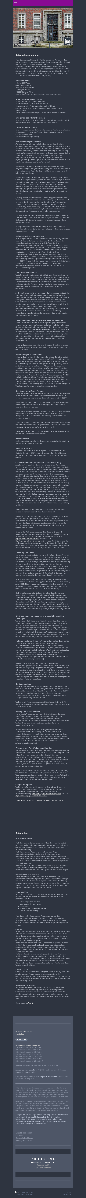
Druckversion (21, 1192)
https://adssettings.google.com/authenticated (31, 796)
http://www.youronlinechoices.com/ (27, 541)
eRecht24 (30, 1003)
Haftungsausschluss (23, 1140)
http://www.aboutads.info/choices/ (27, 539)
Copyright (19, 1135)
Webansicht (67, 1194)
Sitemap (31, 1192)
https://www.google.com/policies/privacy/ (46, 794)
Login (69, 1192)
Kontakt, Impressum (23, 1133)
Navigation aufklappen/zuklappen (43, 3)
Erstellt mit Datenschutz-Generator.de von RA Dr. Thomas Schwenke (39, 800)
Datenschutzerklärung (24, 1138)
